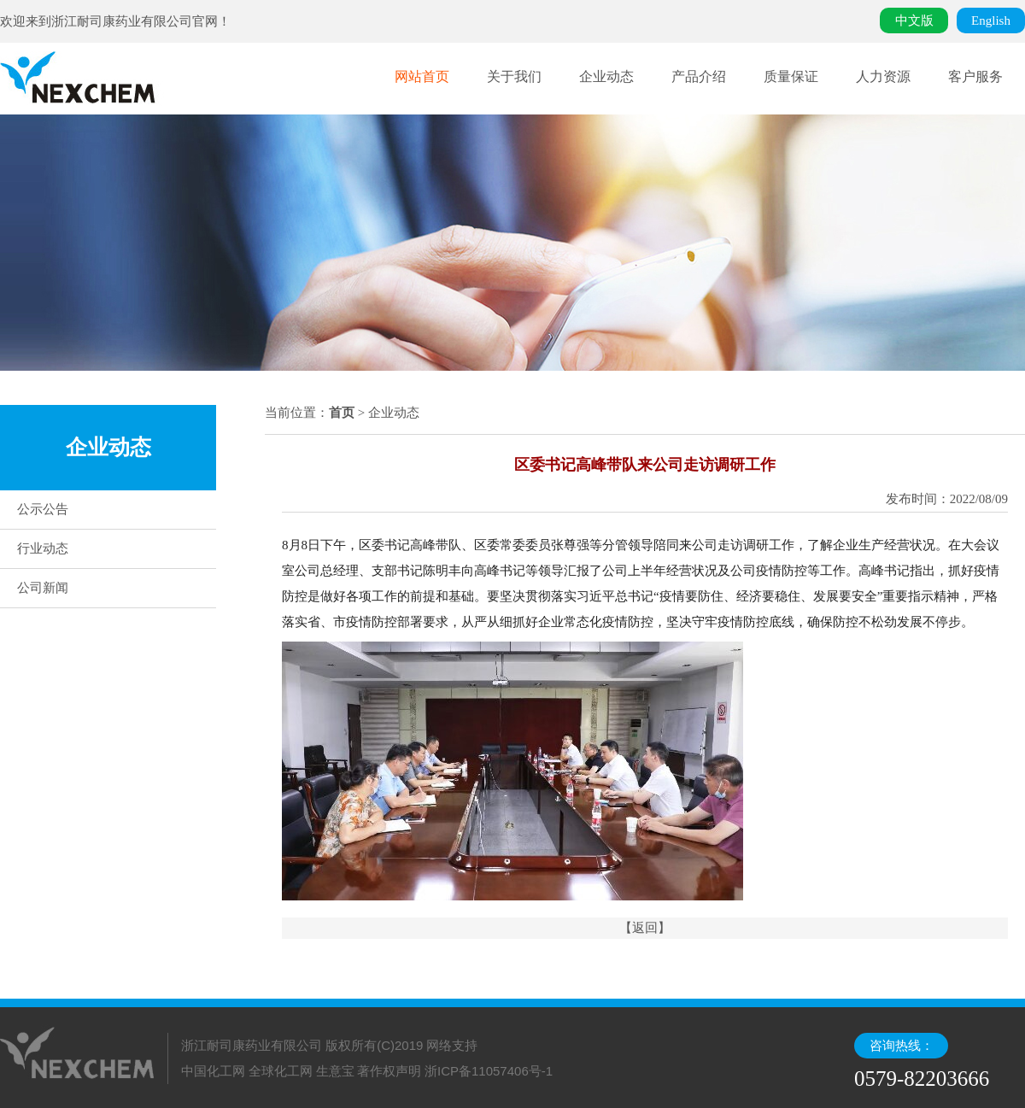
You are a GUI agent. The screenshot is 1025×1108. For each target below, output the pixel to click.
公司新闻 (42, 588)
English (990, 20)
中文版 (914, 20)
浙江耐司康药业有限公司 (121, 21)
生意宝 (335, 1071)
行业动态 (42, 548)
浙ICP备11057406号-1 (489, 1071)
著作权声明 (389, 1071)
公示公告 (42, 509)
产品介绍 (698, 76)
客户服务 (975, 76)
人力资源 (883, 76)
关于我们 (514, 76)
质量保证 (791, 76)
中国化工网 (213, 1071)
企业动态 (606, 76)
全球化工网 (281, 1071)
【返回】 (645, 928)
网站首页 (422, 76)
